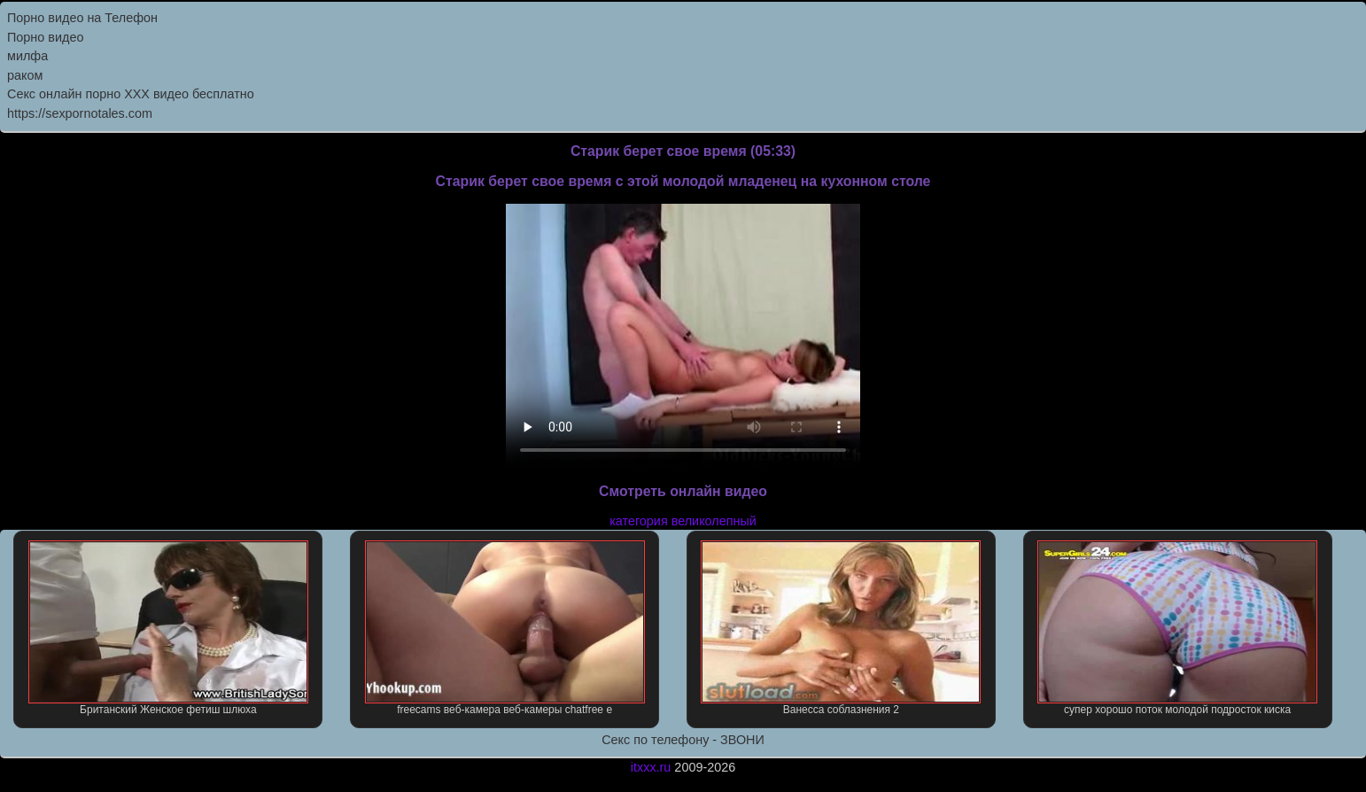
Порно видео (45, 37)
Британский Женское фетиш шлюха (168, 628)
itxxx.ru (651, 767)
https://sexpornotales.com (79, 113)
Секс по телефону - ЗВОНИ (683, 740)
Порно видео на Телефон (82, 18)
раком (25, 75)
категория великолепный (683, 521)
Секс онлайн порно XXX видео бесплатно (130, 94)
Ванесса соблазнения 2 (841, 628)
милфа (27, 56)
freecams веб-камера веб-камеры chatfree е (505, 628)
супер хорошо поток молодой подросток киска (1177, 628)
